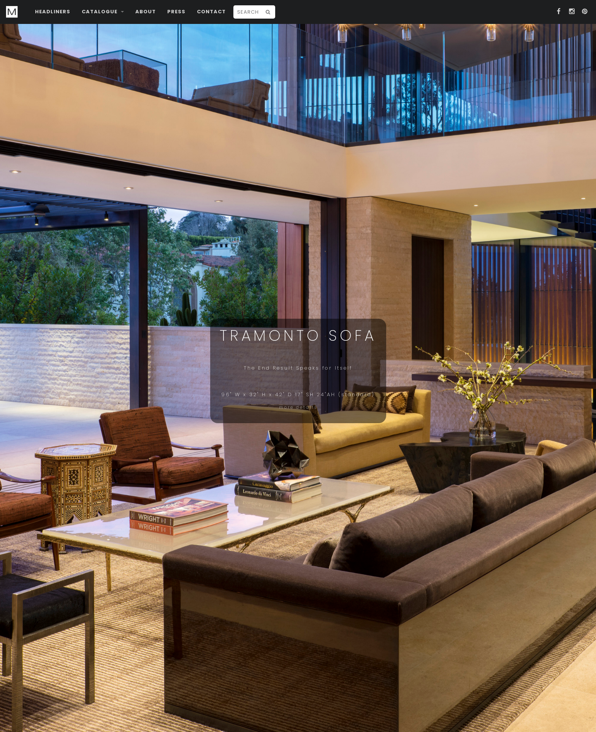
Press (176, 11)
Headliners (52, 11)
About (145, 11)
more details (298, 407)
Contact (211, 11)
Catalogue (103, 11)
